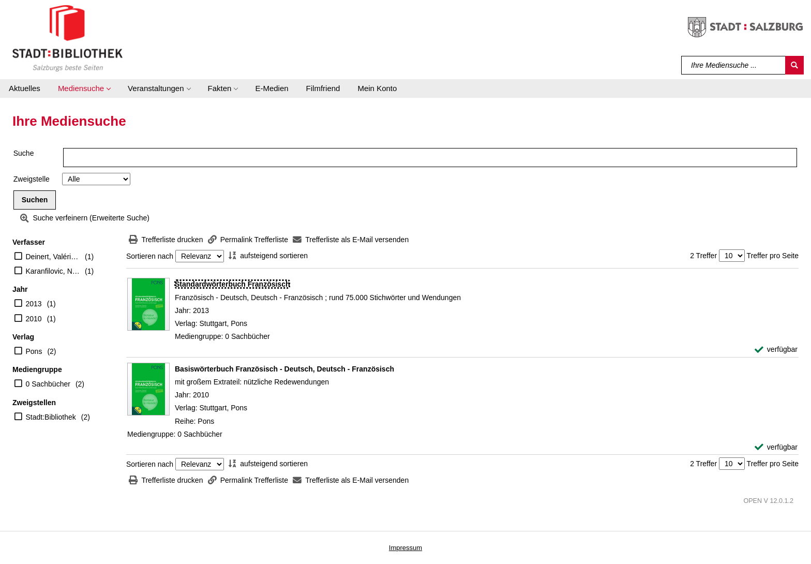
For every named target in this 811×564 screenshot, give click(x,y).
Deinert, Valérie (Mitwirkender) (53, 257)
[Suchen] (794, 65)
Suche (23, 153)
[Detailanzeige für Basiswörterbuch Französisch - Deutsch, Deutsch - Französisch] (284, 369)
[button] (84, 88)
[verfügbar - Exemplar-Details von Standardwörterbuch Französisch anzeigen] (776, 349)
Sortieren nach (149, 256)
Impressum (405, 548)
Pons (34, 351)
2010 (34, 319)
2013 (34, 304)
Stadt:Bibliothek (51, 417)
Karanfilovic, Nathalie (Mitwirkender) (53, 271)
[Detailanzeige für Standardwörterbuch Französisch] (232, 284)
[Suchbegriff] (733, 65)
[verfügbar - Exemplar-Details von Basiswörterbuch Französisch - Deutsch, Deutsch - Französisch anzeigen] (776, 447)
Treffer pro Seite (773, 255)
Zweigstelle (31, 179)
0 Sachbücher (48, 384)
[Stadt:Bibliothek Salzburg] (67, 38)
